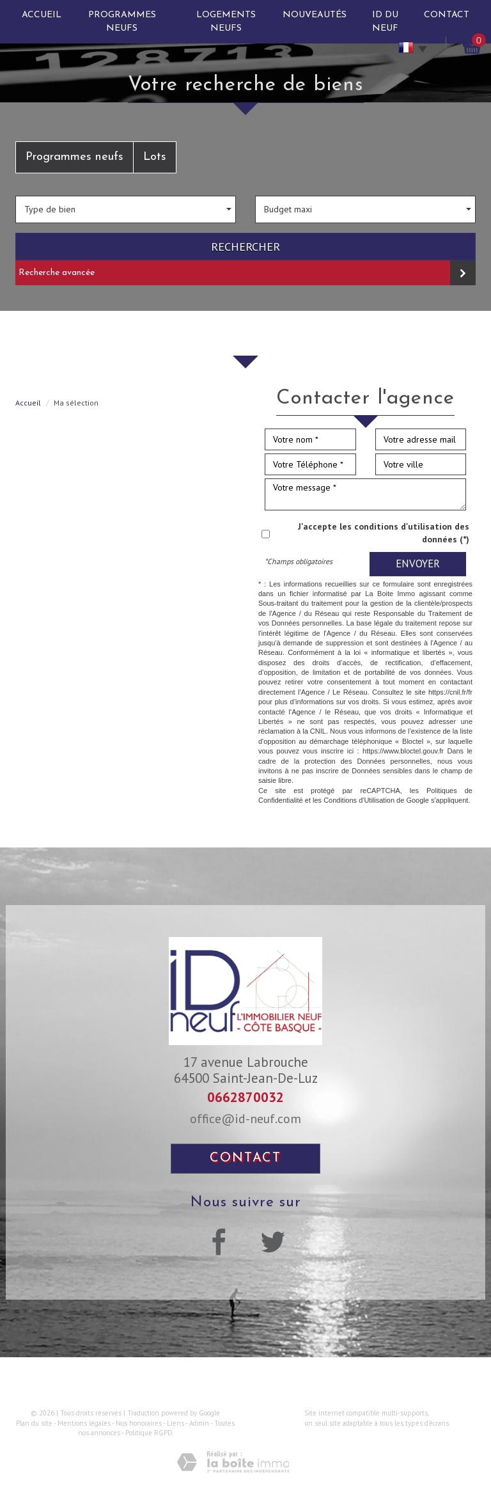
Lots (154, 157)
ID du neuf (385, 21)
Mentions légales (84, 1423)
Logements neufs (226, 21)
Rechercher (245, 246)
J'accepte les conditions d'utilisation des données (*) (383, 533)
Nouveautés (315, 15)
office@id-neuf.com (245, 1118)
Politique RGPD (149, 1432)
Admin (199, 1423)
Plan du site (34, 1423)
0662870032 (245, 1097)
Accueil (41, 15)
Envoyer (418, 563)
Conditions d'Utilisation (358, 800)
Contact (446, 15)
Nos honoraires (139, 1423)
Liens (175, 1423)
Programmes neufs (122, 21)
